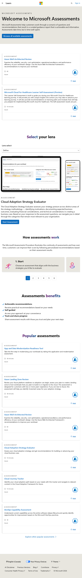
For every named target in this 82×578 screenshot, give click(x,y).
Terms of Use (33, 571)
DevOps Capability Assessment (17, 509)
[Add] (73, 81)
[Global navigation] (2, 3)
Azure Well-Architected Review (18, 59)
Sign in (77, 3)
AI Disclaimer (9, 567)
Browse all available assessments (17, 36)
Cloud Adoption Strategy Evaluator (19, 447)
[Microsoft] (41, 3)
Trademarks (45, 571)
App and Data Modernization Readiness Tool (23, 348)
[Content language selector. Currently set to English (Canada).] (13, 562)
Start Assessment (10, 222)
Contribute (45, 567)
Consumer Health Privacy (14, 571)
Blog (34, 567)
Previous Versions (23, 567)
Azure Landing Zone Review (16, 379)
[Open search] (71, 3)
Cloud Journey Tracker (14, 478)
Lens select (7, 145)
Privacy (54, 567)
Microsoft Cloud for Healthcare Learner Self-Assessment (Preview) (33, 92)
